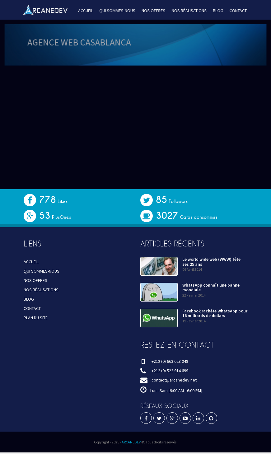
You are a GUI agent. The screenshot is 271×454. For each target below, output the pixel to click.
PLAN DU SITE (36, 318)
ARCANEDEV (131, 442)
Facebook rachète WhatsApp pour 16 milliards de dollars (214, 313)
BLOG (216, 10)
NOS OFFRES (153, 10)
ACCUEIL (86, 10)
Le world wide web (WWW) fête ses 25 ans (211, 261)
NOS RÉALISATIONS (188, 10)
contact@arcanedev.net (174, 380)
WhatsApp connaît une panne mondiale (211, 287)
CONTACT (235, 10)
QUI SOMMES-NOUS (117, 10)
